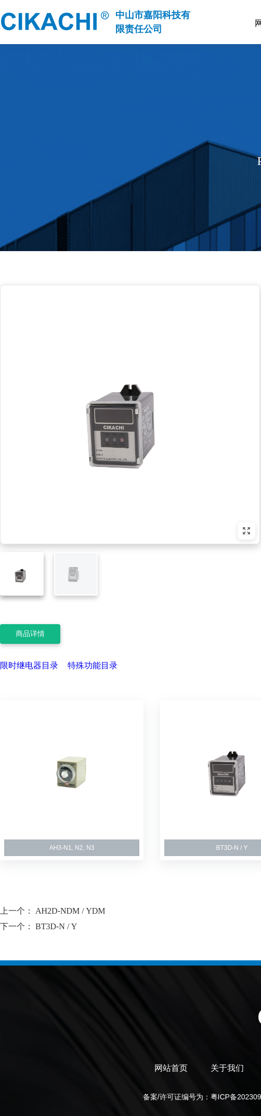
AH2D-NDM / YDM (70, 910)
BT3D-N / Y (56, 926)
